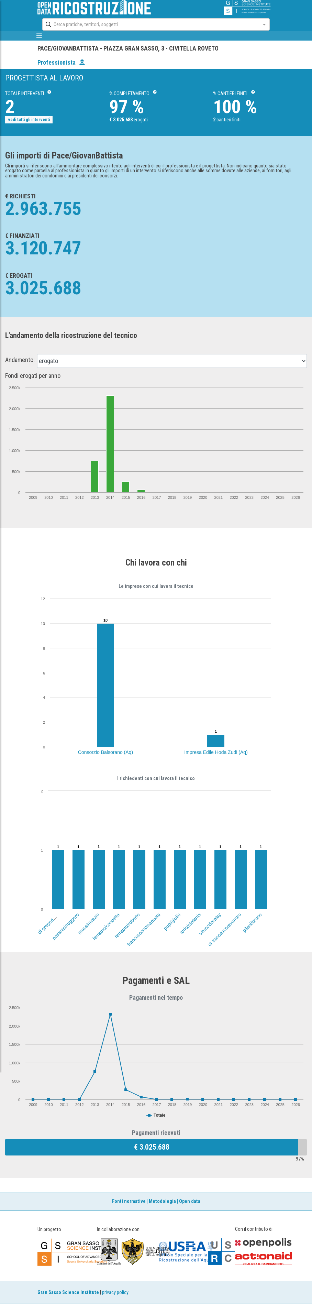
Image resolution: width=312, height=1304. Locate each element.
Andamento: (20, 360)
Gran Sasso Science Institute (68, 1292)
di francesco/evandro (224, 929)
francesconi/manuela (143, 929)
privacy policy (115, 1292)
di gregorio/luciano (52, 919)
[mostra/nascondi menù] (39, 36)
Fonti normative (129, 1201)
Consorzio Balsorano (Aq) (105, 752)
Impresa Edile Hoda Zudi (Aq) (215, 752)
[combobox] (149, 24)
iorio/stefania (190, 923)
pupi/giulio (171, 921)
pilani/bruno (252, 922)
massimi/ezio (89, 923)
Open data (189, 1201)
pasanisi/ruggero (65, 926)
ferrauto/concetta (106, 926)
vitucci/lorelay (210, 924)
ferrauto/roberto (127, 925)
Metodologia (162, 1201)
